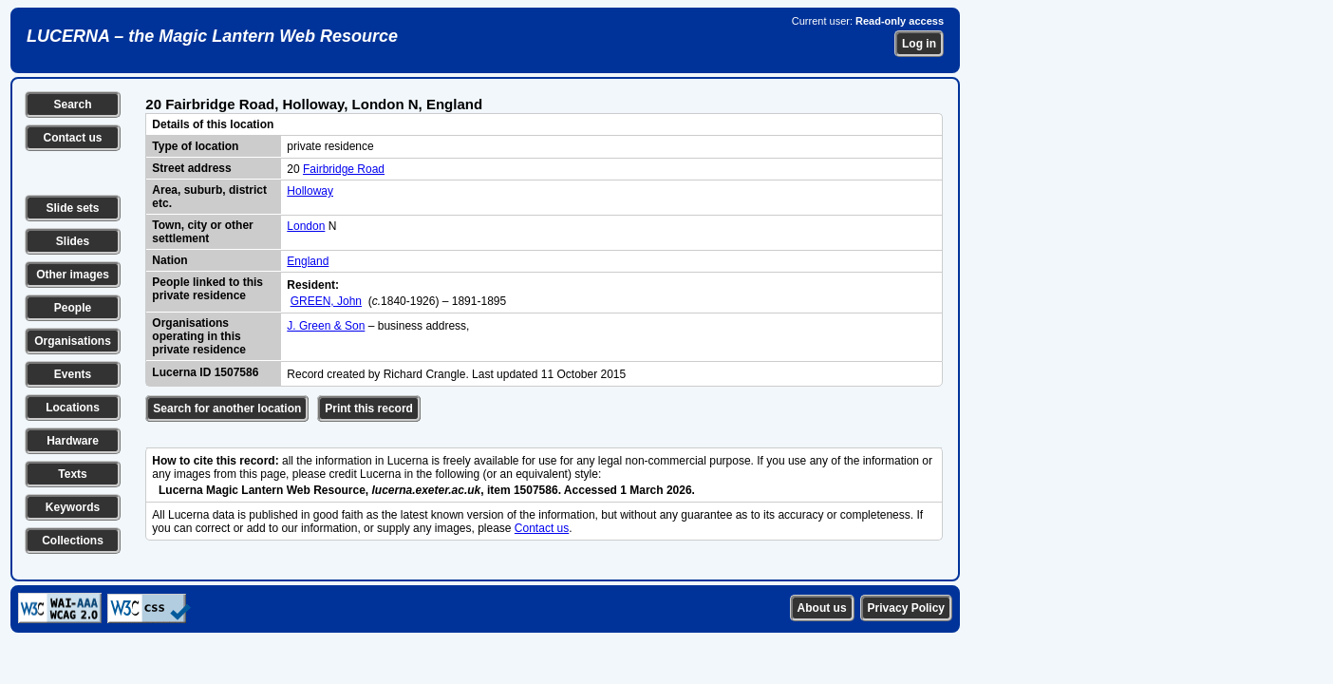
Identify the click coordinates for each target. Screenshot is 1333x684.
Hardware (73, 440)
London (306, 226)
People (72, 307)
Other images (72, 274)
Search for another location (227, 408)
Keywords (73, 507)
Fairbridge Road (344, 169)
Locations (73, 407)
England (308, 261)
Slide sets (72, 208)
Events (72, 374)
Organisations (72, 341)
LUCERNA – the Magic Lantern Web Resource (212, 36)
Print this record (369, 408)
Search (72, 104)
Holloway (310, 191)
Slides (72, 241)
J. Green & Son (326, 325)
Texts (72, 474)
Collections (72, 540)
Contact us (72, 137)
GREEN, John (326, 301)
